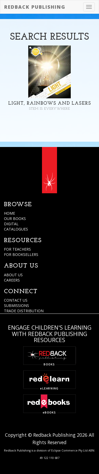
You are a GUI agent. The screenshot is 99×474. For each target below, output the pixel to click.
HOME (9, 213)
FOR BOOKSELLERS (21, 254)
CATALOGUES (16, 229)
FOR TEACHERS (17, 249)
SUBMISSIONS (16, 305)
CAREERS (12, 280)
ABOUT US (13, 274)
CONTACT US (15, 300)
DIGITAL (11, 223)
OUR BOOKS (15, 218)
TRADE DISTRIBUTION (24, 310)
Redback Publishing (34, 7)
